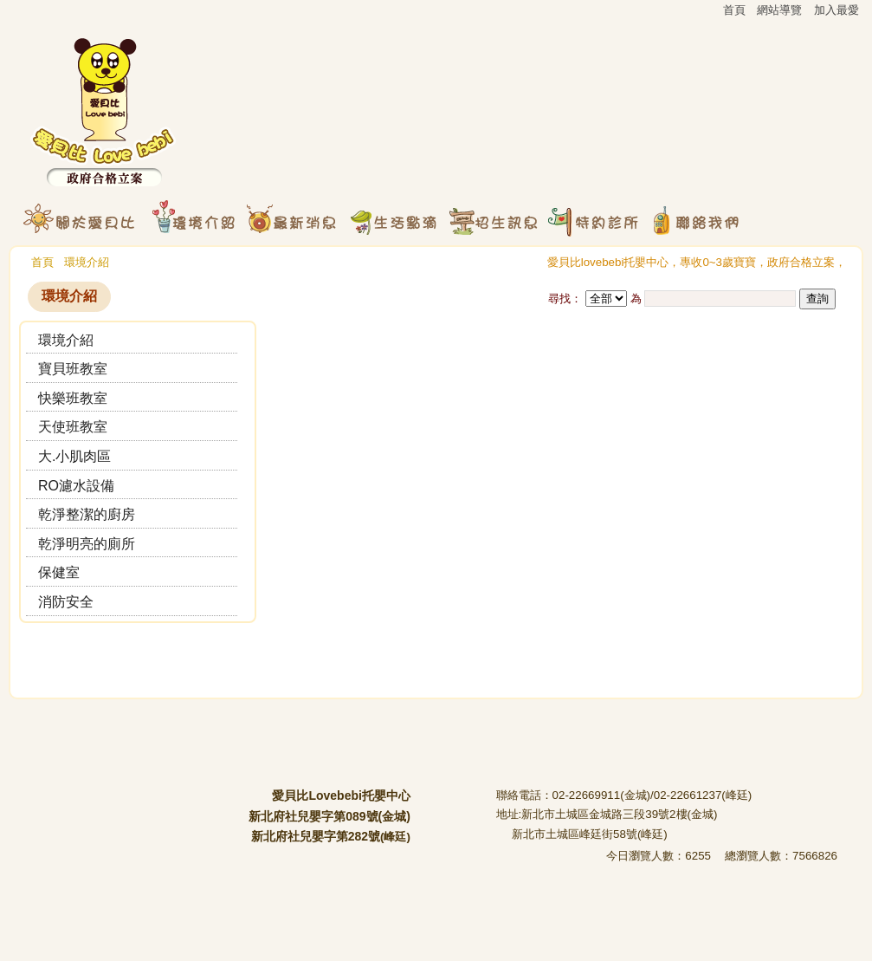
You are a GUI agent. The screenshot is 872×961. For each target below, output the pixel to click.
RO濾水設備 (76, 485)
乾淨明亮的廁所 (86, 543)
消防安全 (66, 601)
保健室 (59, 572)
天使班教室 (72, 426)
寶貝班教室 (72, 368)
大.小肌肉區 (74, 456)
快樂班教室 (72, 398)
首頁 (42, 262)
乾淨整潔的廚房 (86, 514)
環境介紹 (86, 262)
